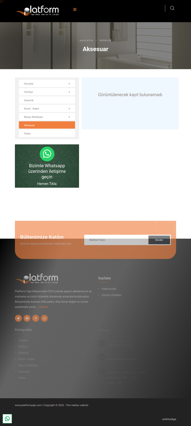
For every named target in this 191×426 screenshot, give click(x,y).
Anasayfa (86, 40)
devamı (43, 308)
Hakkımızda (109, 290)
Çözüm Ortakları (111, 296)
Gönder (159, 241)
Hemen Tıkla (47, 184)
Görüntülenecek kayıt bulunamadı (130, 94)
